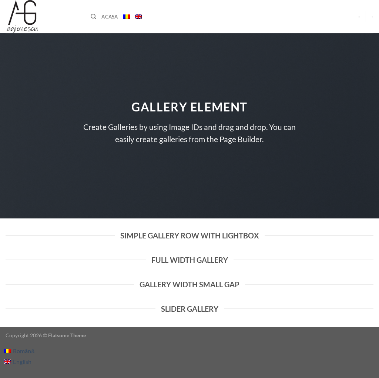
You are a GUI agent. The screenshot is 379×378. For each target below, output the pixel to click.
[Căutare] (93, 17)
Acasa (109, 17)
